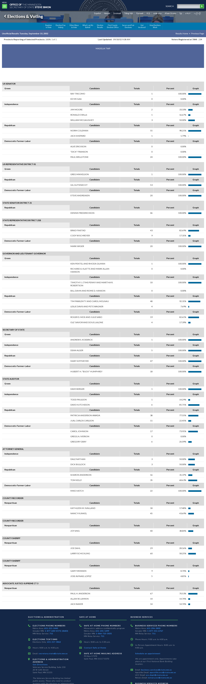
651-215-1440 (51, 628)
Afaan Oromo (170, 13)
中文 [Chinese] (148, 13)
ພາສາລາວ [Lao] (157, 13)
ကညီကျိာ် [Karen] (197, 13)
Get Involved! (142, 26)
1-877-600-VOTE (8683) (56, 631)
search (170, 6)
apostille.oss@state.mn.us (162, 672)
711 (51, 633)
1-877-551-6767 (155, 631)
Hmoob (107, 13)
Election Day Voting (61, 26)
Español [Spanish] (97, 13)
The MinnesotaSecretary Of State (30, 6)
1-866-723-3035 (104, 633)
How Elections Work (155, 26)
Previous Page (197, 33)
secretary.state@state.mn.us (53, 653)
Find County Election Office (113, 26)
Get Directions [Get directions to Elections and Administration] (40, 664)
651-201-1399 (102, 631)
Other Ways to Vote (74, 26)
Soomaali (117, 13)
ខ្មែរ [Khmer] (181, 13)
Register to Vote (48, 26)
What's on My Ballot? (88, 26)
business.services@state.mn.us (156, 670)
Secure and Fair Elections (128, 26)
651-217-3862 (54, 642)
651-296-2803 (153, 628)
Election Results (100, 26)
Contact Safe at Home (95, 648)
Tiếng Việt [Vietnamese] (128, 13)
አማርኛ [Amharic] (187, 13)
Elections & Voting (23, 16)
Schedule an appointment (147, 653)
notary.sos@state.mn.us (160, 678)
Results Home (182, 33)
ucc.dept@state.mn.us (156, 675)
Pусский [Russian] (139, 13)
